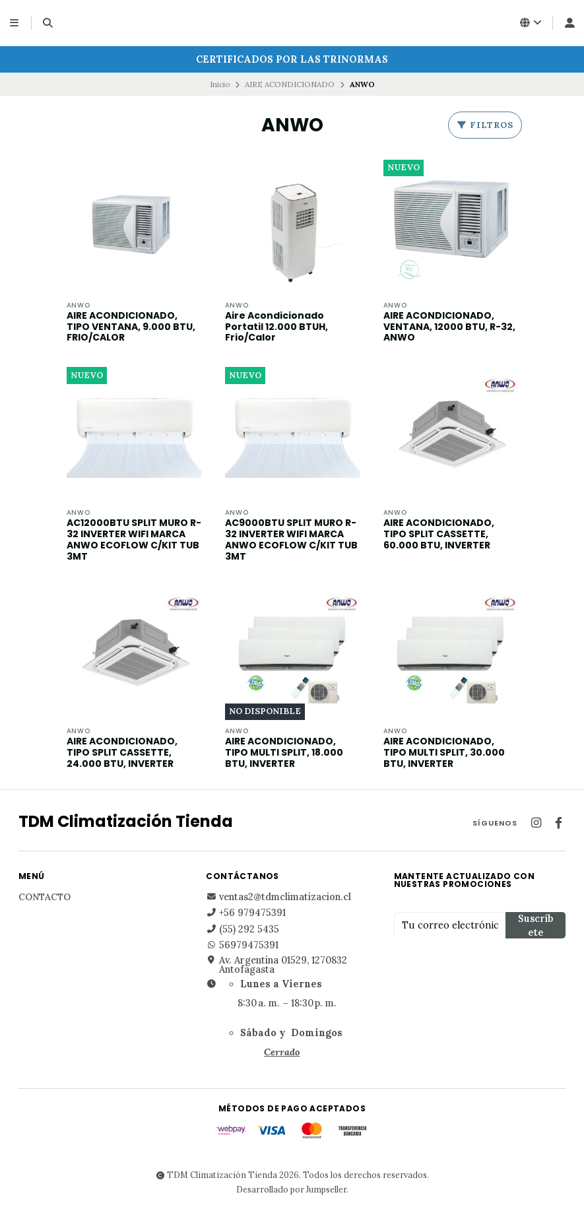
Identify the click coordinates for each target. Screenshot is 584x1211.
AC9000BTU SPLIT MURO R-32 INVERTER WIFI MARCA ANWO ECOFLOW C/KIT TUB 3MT (291, 539)
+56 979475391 (246, 913)
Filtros (485, 125)
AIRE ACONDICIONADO (290, 84)
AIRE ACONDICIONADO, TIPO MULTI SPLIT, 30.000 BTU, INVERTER (444, 753)
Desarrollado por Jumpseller (291, 1190)
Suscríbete (535, 926)
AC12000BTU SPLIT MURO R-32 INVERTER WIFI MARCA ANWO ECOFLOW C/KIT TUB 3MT (134, 539)
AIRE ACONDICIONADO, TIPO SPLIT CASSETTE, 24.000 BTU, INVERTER (122, 753)
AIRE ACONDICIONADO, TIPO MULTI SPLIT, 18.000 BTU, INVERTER (284, 753)
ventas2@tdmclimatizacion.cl (278, 897)
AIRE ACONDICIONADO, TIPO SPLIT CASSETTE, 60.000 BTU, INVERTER (438, 534)
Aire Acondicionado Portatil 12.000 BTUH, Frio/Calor (276, 327)
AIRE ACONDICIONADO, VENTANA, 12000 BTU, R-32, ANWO (449, 327)
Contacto (44, 898)
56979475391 (242, 945)
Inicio (220, 84)
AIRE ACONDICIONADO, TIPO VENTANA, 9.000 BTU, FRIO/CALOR (131, 327)
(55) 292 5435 (242, 929)
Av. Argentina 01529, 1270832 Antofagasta (276, 965)
